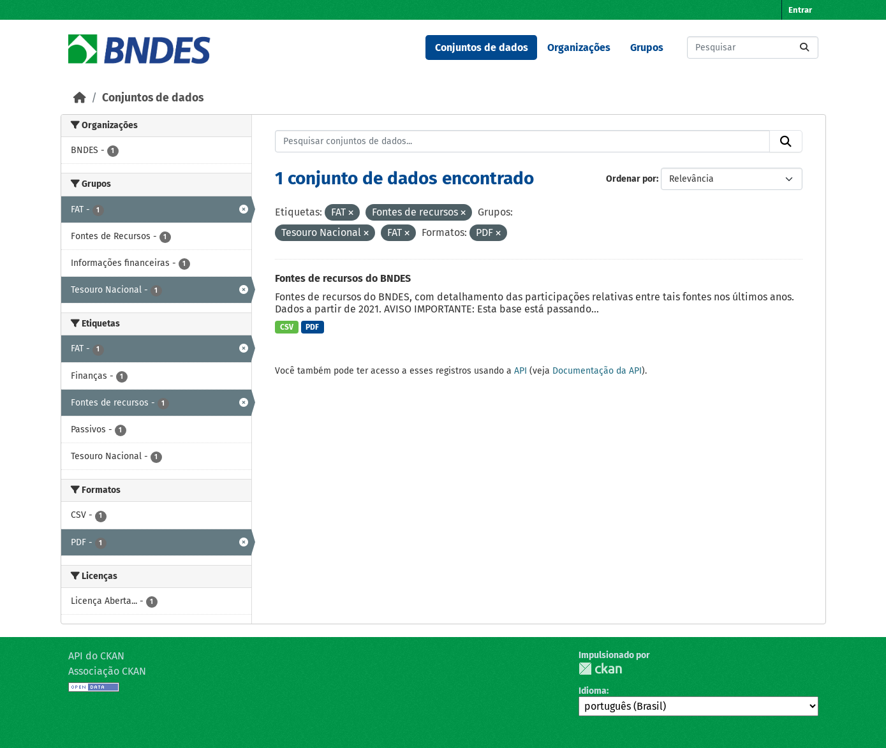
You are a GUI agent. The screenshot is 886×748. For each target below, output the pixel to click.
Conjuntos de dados (481, 47)
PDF (312, 327)
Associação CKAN (107, 671)
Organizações (578, 47)
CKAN (600, 668)
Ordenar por (631, 178)
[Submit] (804, 47)
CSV (286, 327)
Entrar (800, 10)
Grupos (646, 47)
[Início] (79, 98)
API (520, 370)
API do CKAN (96, 656)
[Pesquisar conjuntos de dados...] (752, 47)
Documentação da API (597, 370)
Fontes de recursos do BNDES (343, 278)
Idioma (593, 691)
